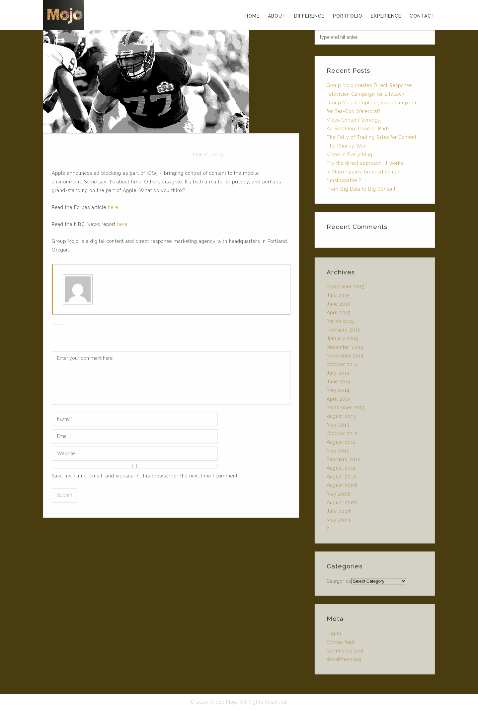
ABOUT (277, 16)
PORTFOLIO (347, 16)
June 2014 (339, 383)
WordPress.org (344, 661)
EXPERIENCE (386, 16)
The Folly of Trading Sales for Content (372, 137)
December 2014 (345, 349)
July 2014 (338, 374)
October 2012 (342, 435)
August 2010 (342, 478)
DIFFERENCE (309, 16)
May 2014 (338, 392)
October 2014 (342, 366)
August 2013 (341, 418)
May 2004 (339, 521)
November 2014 (345, 357)
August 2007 (342, 504)
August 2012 (341, 444)
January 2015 (342, 340)
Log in (334, 635)
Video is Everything (349, 154)
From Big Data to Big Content (361, 189)
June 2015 (339, 305)
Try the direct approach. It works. (366, 163)
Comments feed (345, 652)
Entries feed (341, 644)
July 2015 (338, 297)
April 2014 (339, 400)
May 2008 (339, 495)
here (113, 207)
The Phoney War (346, 146)
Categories (339, 582)
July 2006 (339, 513)
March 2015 (340, 323)
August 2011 (341, 469)
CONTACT (422, 16)
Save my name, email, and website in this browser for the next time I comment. (145, 476)
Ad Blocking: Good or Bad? (358, 128)
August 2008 (342, 487)
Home (252, 16)
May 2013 (338, 426)
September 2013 (346, 409)
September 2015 (345, 288)
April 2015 (339, 314)
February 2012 (343, 461)
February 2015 (343, 331)
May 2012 (338, 452)
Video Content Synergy (354, 120)
